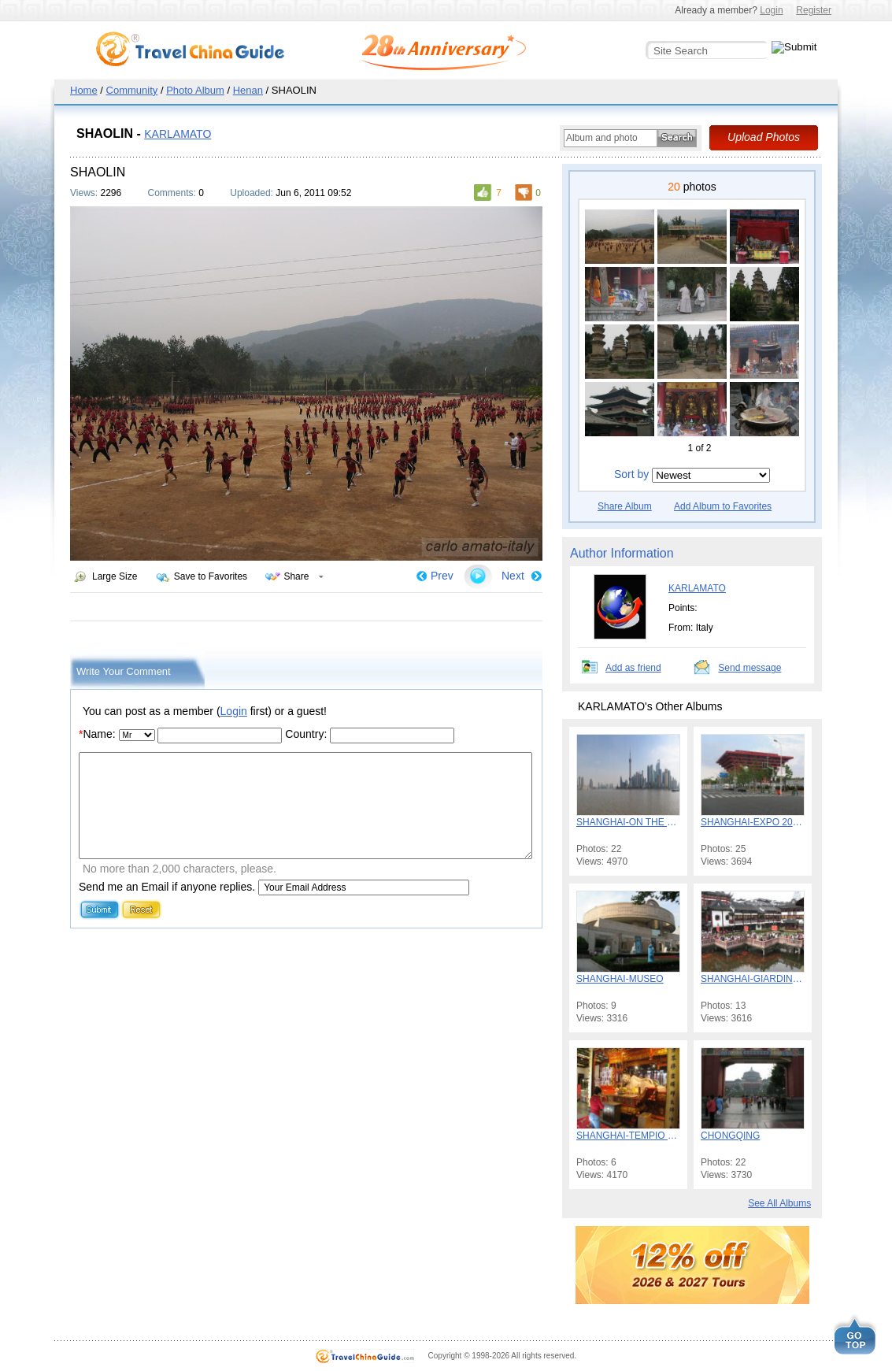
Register (813, 10)
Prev (442, 575)
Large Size (114, 576)
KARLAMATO (177, 134)
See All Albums (779, 1203)
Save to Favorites (210, 576)
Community (132, 90)
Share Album (625, 506)
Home (84, 90)
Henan (248, 90)
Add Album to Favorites (723, 506)
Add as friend (633, 667)
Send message (749, 667)
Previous (636, 448)
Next (513, 575)
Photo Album (195, 90)
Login (771, 10)
